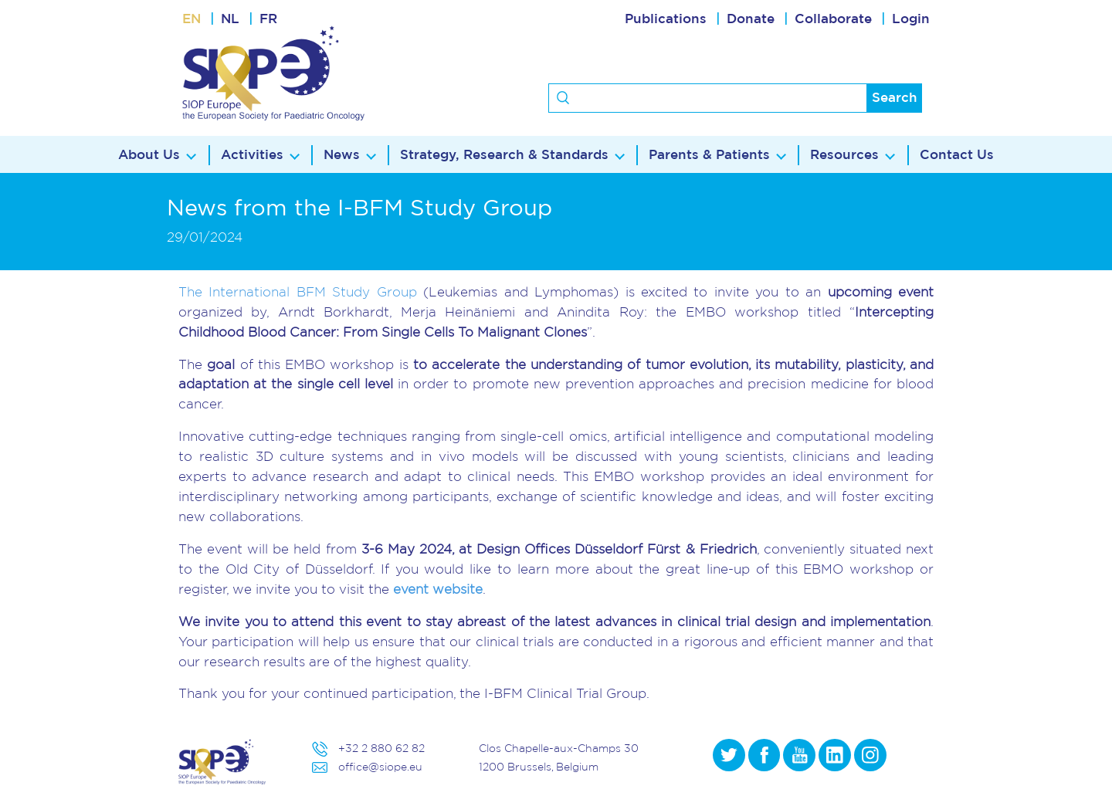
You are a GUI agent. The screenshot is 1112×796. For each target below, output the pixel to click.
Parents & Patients (709, 154)
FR (268, 18)
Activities (252, 154)
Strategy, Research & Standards (504, 154)
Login (911, 18)
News (342, 154)
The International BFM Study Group (297, 291)
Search (894, 97)
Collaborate (833, 18)
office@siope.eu (380, 766)
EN (191, 18)
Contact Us (957, 154)
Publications (666, 18)
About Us (149, 154)
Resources (844, 154)
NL (230, 18)
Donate (751, 18)
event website (438, 588)
